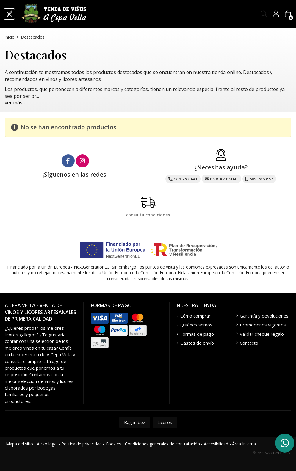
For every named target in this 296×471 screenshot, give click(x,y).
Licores (164, 422)
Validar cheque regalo (262, 334)
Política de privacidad (81, 444)
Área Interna (244, 444)
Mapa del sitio (19, 444)
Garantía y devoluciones (264, 316)
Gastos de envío (197, 343)
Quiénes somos (196, 325)
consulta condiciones (148, 215)
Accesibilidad (216, 444)
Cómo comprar (195, 316)
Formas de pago (197, 334)
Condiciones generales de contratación (162, 444)
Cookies (113, 444)
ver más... (15, 102)
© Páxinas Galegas (271, 453)
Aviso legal (47, 444)
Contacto (249, 343)
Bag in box (134, 422)
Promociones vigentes (263, 325)
